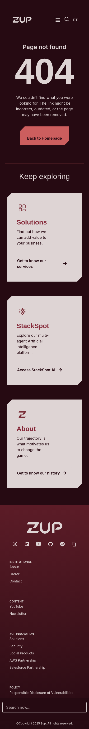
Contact (15, 581)
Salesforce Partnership (27, 667)
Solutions (16, 639)
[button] (58, 20)
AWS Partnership (22, 660)
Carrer (14, 574)
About (14, 567)
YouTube (16, 606)
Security (16, 646)
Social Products (21, 653)
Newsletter (17, 614)
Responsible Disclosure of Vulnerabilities (41, 693)
